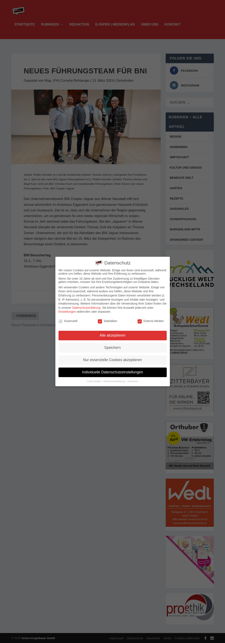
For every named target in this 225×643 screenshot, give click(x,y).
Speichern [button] (112, 345)
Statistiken (107, 319)
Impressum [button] (132, 379)
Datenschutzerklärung (86, 305)
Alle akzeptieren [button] (112, 333)
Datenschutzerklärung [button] (115, 379)
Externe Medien (151, 319)
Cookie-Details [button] (94, 379)
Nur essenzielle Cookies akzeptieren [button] (112, 358)
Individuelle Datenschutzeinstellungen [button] (112, 370)
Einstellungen (67, 309)
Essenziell (67, 319)
